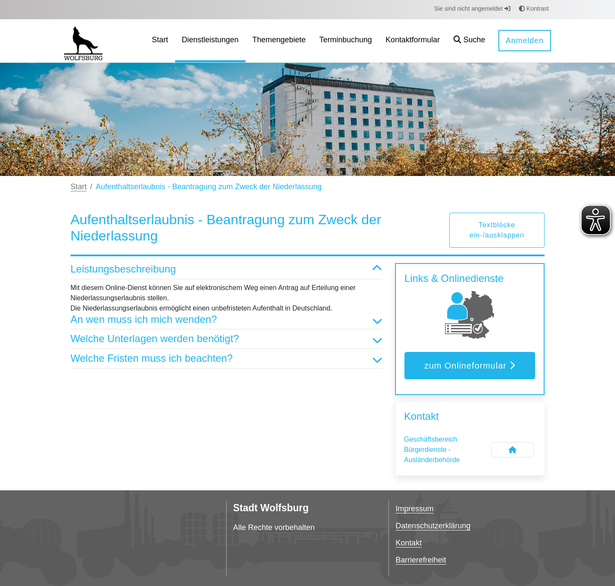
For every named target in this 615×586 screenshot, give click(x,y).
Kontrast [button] (534, 8)
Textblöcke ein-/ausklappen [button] (497, 230)
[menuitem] (160, 40)
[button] (469, 40)
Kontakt (408, 543)
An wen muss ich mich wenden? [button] (226, 320)
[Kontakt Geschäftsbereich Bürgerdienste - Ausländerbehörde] (512, 449)
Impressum (414, 508)
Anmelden (525, 40)
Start (78, 186)
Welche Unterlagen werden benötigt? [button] (226, 339)
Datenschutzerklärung (432, 526)
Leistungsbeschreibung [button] (226, 269)
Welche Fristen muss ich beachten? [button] (226, 358)
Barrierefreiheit (420, 560)
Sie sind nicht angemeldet (472, 8)
